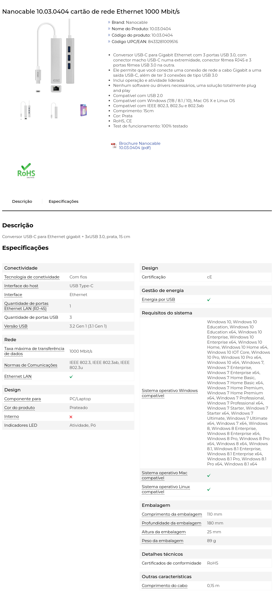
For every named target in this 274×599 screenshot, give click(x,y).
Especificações (63, 201)
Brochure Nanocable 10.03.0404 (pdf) (140, 145)
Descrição (22, 201)
